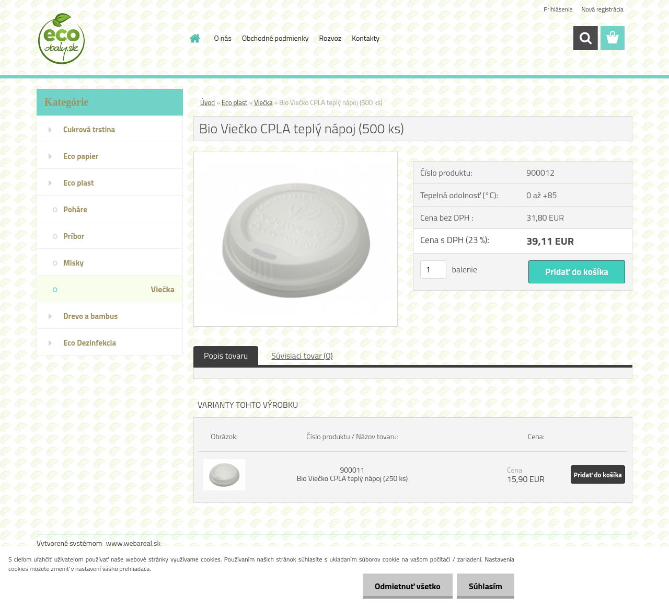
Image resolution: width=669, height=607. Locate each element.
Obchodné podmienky (275, 37)
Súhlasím (484, 586)
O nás (223, 37)
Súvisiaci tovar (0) (301, 355)
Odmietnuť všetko (404, 586)
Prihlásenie (558, 9)
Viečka (263, 102)
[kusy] (433, 269)
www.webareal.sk (133, 542)
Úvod (207, 102)
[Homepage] (194, 38)
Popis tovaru (226, 355)
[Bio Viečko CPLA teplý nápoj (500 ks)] (295, 156)
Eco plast (234, 102)
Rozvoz (330, 37)
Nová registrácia (602, 9)
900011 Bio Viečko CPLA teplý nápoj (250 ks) (352, 474)
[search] (585, 38)
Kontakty (365, 37)
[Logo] (108, 39)
